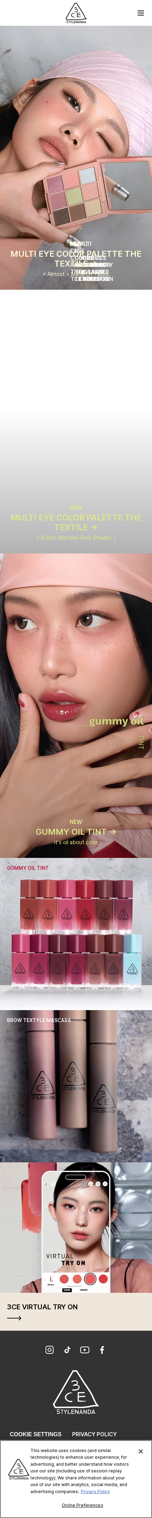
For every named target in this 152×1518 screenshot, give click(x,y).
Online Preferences (82, 1507)
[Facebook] (102, 1351)
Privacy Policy (94, 1434)
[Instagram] (49, 1351)
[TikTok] (67, 1351)
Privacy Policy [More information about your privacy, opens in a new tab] (95, 1493)
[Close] (140, 1452)
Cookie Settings (36, 1434)
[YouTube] (85, 1351)
